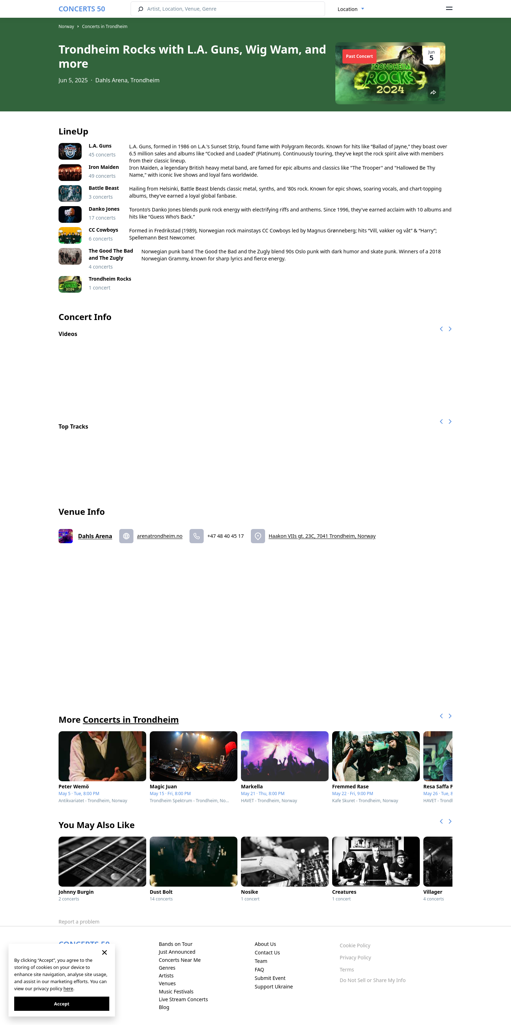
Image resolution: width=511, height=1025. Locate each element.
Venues (167, 983)
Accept (61, 1004)
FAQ (259, 969)
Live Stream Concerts (183, 999)
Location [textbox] (348, 9)
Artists (166, 975)
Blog (164, 1007)
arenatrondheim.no (159, 536)
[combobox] (351, 9)
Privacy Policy (355, 957)
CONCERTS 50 (82, 8)
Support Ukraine (274, 986)
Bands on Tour (175, 944)
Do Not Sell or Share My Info (373, 980)
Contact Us (267, 952)
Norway (66, 26)
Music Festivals (176, 991)
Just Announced (177, 951)
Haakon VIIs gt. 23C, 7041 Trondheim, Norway (322, 536)
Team (261, 961)
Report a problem (79, 921)
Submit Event (270, 978)
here (68, 988)
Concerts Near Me (179, 960)
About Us (265, 944)
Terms (347, 969)
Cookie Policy (355, 945)
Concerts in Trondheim (104, 26)
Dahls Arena (95, 536)
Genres (167, 967)
